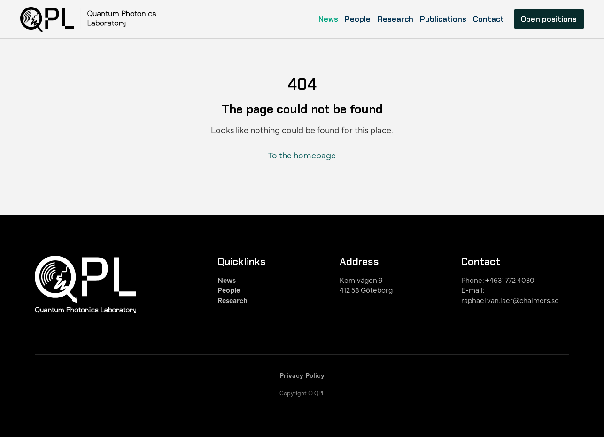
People (358, 19)
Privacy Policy (302, 375)
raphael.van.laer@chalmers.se (510, 300)
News (328, 19)
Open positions (549, 19)
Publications (443, 19)
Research (395, 19)
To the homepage (302, 155)
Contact (488, 19)
